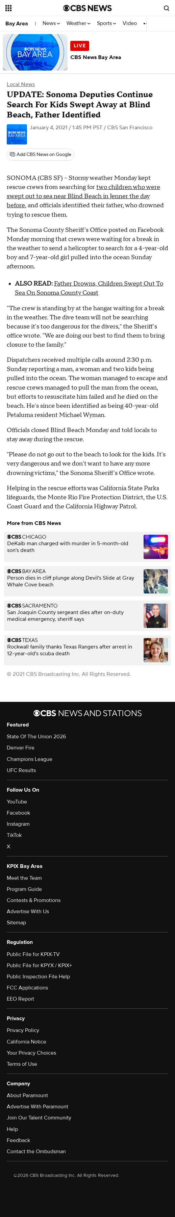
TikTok (14, 835)
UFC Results (21, 770)
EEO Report (20, 999)
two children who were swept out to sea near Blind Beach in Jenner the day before (83, 196)
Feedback (18, 1140)
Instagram (18, 824)
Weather (78, 23)
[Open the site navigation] (32, 8)
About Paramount (27, 1095)
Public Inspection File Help (38, 976)
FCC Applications (27, 987)
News (51, 23)
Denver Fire (20, 747)
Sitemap (16, 922)
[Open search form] (167, 8)
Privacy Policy (23, 1030)
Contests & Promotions (33, 900)
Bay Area (16, 23)
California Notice (26, 1041)
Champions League (29, 759)
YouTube (17, 801)
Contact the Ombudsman (36, 1151)
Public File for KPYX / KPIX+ (39, 965)
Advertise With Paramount (37, 1106)
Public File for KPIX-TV (33, 954)
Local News (21, 84)
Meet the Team (24, 878)
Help (12, 1129)
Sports (106, 23)
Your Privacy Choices (31, 1053)
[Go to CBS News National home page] (87, 8)
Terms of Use (22, 1064)
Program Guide (24, 889)
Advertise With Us (28, 911)
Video (130, 23)
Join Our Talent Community (39, 1117)
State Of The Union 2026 (36, 736)
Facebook (18, 813)
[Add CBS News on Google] (40, 155)
